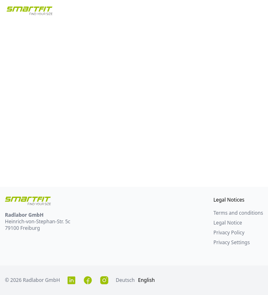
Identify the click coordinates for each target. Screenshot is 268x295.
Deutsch (125, 280)
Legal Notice (227, 222)
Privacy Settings (231, 242)
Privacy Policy (229, 232)
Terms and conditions (238, 212)
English (146, 280)
